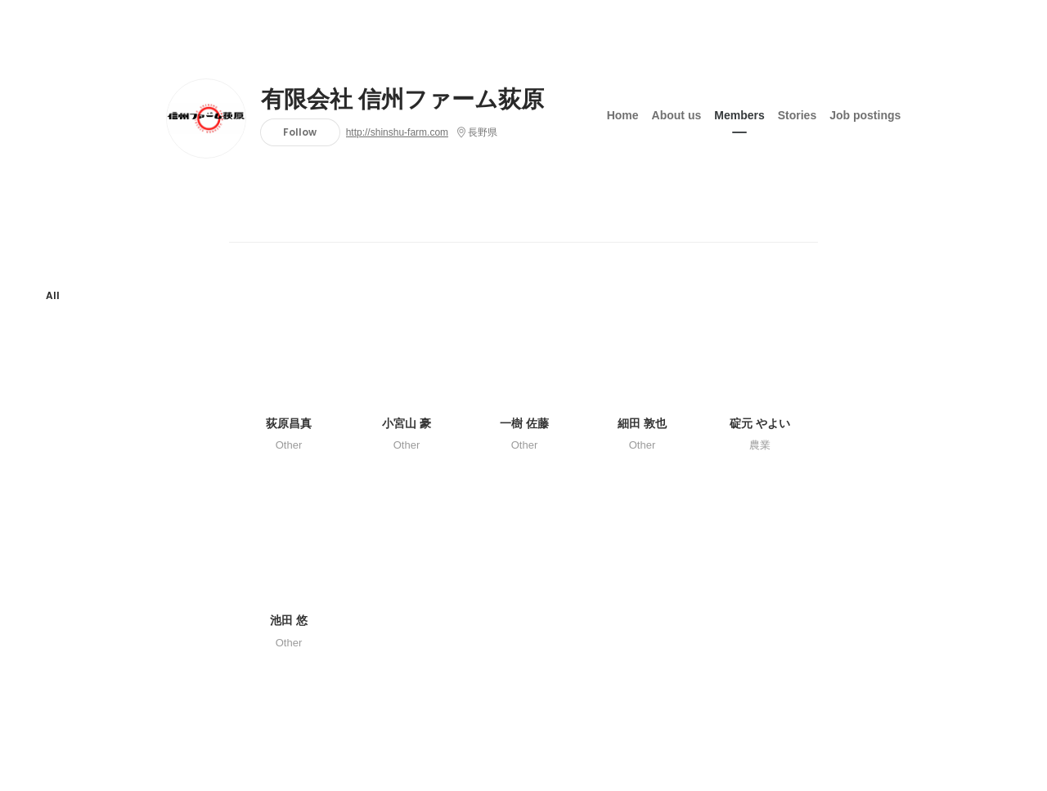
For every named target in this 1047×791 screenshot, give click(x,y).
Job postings (865, 113)
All (53, 295)
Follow (300, 132)
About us (677, 113)
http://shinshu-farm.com (397, 132)
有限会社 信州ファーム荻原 (402, 99)
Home (623, 113)
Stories (797, 113)
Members (739, 113)
